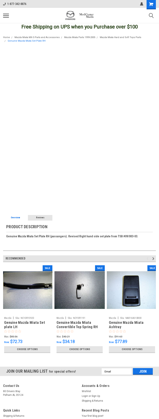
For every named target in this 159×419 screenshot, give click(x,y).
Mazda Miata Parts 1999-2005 (79, 37)
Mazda (7, 318)
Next (153, 258)
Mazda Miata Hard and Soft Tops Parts (120, 37)
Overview (15, 217)
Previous (148, 258)
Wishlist (86, 391)
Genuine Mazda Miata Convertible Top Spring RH (77, 324)
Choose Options (27, 349)
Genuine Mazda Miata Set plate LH (24, 324)
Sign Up (96, 396)
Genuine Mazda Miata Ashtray (126, 324)
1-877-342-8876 (14, 4)
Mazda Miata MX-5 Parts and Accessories (37, 37)
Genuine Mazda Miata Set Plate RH (27, 41)
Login (85, 396)
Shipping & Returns (92, 400)
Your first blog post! (93, 415)
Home (6, 37)
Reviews (40, 217)
